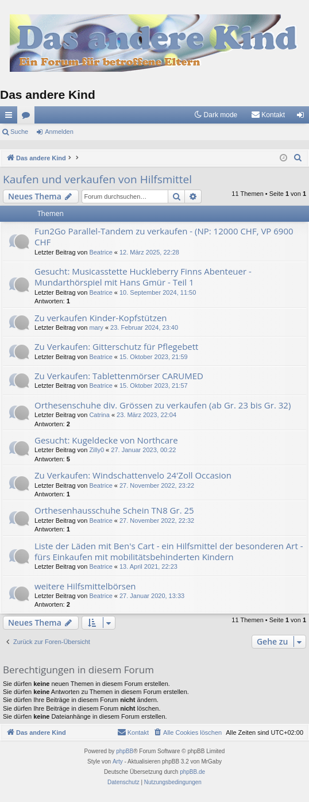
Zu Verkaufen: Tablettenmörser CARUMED (118, 375)
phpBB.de (192, 772)
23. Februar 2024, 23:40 (144, 327)
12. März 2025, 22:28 (149, 252)
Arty (118, 761)
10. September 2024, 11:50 (157, 292)
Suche (19, 131)
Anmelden (59, 131)
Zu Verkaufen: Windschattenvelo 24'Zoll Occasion (132, 475)
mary (96, 327)
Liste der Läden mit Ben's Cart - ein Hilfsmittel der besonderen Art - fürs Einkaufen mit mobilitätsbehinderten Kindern (168, 551)
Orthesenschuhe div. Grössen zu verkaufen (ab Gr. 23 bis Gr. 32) (162, 405)
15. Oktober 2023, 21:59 (153, 356)
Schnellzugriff (11, 117)
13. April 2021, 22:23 (148, 566)
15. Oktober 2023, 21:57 (153, 385)
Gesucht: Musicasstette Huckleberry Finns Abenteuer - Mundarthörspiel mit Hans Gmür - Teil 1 (143, 276)
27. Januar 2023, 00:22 (143, 449)
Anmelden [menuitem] (303, 117)
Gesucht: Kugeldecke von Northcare (106, 440)
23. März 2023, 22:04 (146, 414)
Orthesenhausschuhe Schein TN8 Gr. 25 (114, 510)
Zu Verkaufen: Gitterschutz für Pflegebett (116, 346)
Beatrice (100, 252)
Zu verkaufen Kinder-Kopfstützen (100, 317)
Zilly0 (96, 449)
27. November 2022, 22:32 (156, 520)
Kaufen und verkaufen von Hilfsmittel (97, 179)
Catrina (99, 414)
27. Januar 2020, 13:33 (151, 595)
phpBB (124, 751)
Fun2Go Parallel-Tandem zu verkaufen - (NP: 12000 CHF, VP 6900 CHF (163, 236)
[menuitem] (268, 115)
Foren (28, 117)
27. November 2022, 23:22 (156, 485)
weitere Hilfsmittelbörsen (85, 586)
